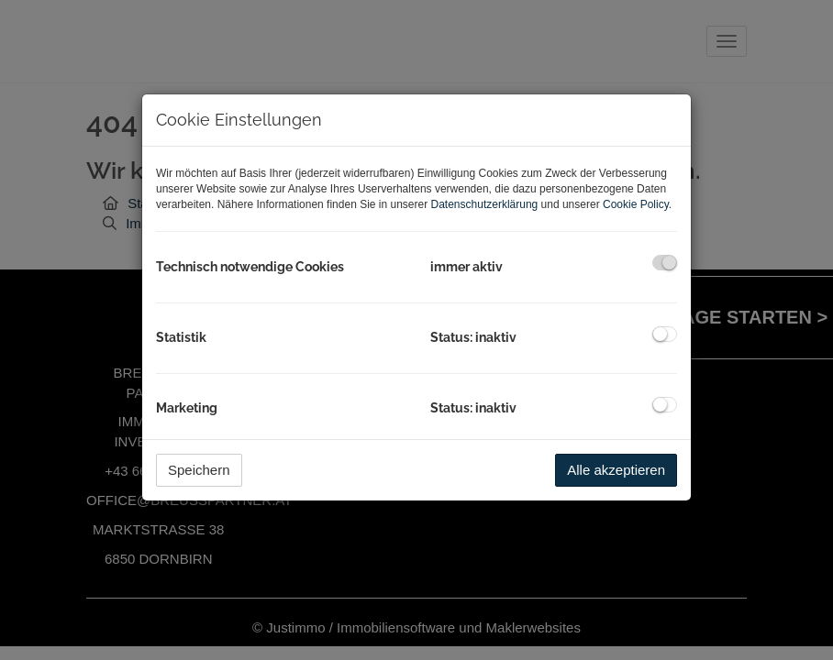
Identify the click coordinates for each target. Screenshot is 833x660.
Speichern (199, 470)
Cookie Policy (636, 204)
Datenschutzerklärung (485, 204)
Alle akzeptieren (616, 470)
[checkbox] (664, 262)
